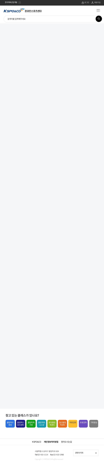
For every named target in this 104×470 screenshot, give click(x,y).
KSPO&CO (36, 442)
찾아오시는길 (66, 442)
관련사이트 (86, 453)
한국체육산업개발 (13, 2)
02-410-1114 (43, 455)
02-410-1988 (60, 455)
